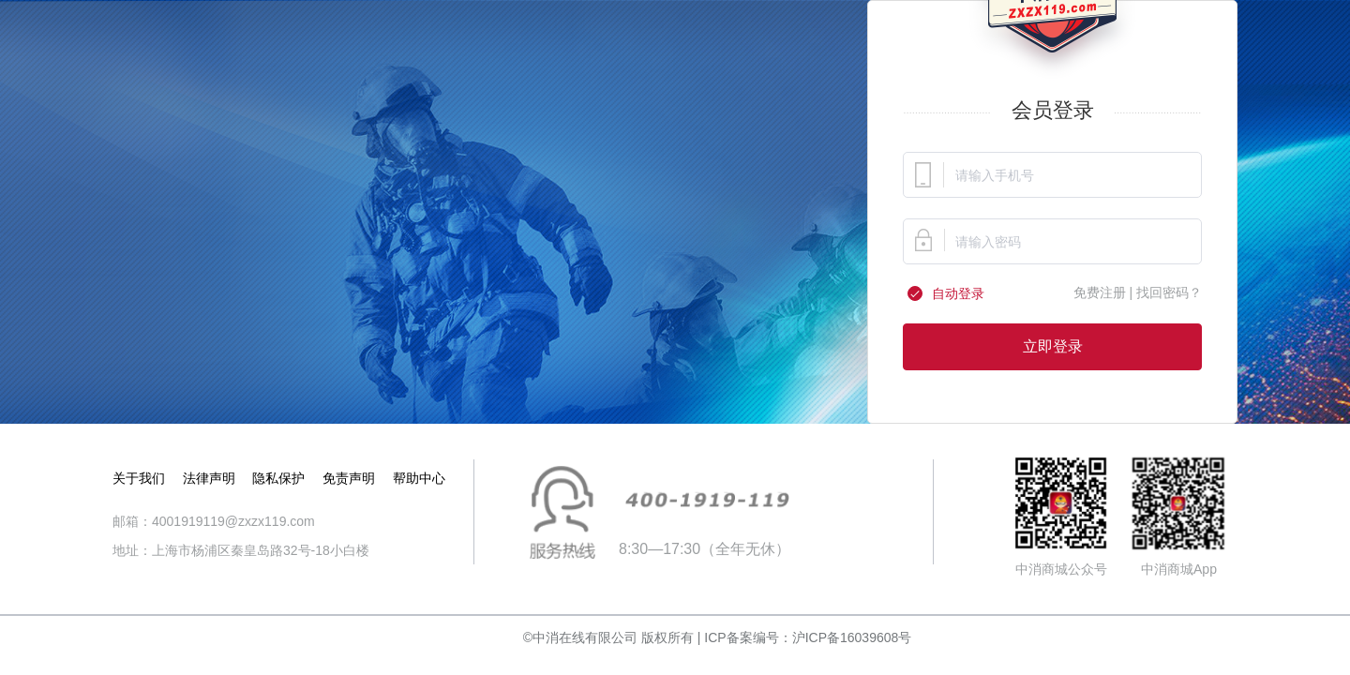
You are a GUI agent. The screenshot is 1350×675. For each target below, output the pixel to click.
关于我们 (138, 478)
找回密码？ (1169, 292)
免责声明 (348, 478)
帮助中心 (419, 478)
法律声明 (209, 478)
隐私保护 (278, 478)
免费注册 (1099, 292)
